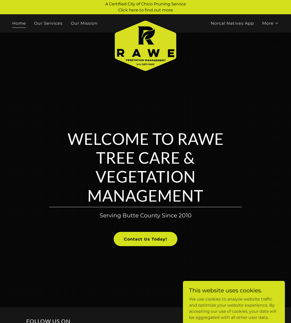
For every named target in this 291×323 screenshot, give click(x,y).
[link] (145, 22)
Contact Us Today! (145, 239)
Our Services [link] (48, 23)
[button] (270, 23)
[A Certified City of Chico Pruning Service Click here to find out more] (145, 7)
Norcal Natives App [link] (232, 23)
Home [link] (19, 23)
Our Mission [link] (84, 23)
